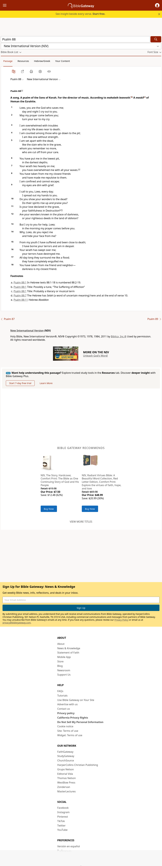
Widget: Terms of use (69, 735)
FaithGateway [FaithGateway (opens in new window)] (65, 751)
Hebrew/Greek (42, 61)
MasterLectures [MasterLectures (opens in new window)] (66, 791)
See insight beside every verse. (80, 14)
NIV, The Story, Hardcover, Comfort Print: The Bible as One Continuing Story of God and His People (60, 480)
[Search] (155, 39)
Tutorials (62, 695)
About (60, 644)
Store (60, 661)
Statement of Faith (68, 652)
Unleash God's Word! (95, 355)
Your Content (62, 61)
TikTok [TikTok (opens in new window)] (61, 821)
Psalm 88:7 (20, 295)
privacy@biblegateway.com (17, 622)
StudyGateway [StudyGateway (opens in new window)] (65, 756)
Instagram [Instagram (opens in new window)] (63, 812)
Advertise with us (67, 704)
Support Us (64, 674)
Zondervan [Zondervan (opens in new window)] (63, 787)
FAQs (60, 691)
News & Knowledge (68, 648)
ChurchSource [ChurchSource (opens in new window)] (65, 760)
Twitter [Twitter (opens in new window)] (61, 825)
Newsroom (63, 670)
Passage (7, 61)
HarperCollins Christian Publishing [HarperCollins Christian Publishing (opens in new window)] (77, 765)
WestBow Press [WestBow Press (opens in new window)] (66, 782)
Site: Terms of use (67, 731)
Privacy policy (66, 713)
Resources (23, 61)
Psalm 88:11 (21, 300)
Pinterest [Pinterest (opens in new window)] (62, 816)
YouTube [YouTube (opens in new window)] (62, 830)
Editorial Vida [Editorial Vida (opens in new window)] (65, 774)
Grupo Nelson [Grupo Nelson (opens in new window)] (65, 769)
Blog (60, 666)
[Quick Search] (75, 39)
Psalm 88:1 (20, 282)
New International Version (27, 330)
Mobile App (64, 657)
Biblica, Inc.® (118, 336)
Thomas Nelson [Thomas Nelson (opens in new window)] (66, 778)
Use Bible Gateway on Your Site (75, 700)
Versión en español (68, 846)
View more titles (81, 521)
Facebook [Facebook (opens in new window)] (63, 808)
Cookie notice (65, 726)
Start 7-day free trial (20, 383)
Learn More (46, 383)
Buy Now (49, 508)
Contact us (63, 708)
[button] (157, 5)
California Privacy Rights (72, 717)
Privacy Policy (121, 619)
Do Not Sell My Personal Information (80, 722)
